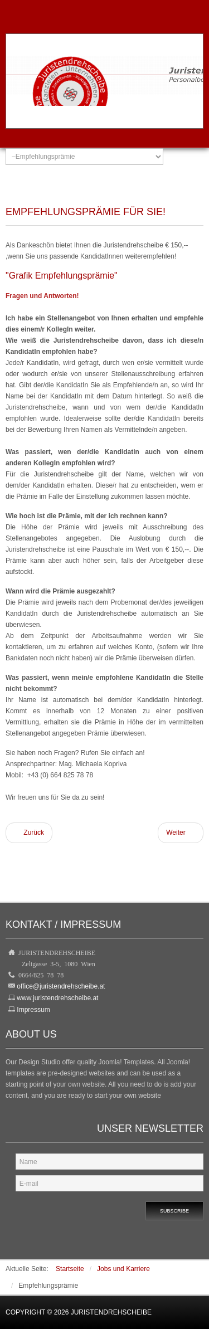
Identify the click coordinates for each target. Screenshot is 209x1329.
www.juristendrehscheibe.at (57, 998)
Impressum (33, 1010)
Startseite (70, 1269)
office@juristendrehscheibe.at (61, 986)
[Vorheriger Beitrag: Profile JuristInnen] (29, 832)
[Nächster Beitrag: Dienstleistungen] (180, 832)
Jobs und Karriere (123, 1269)
